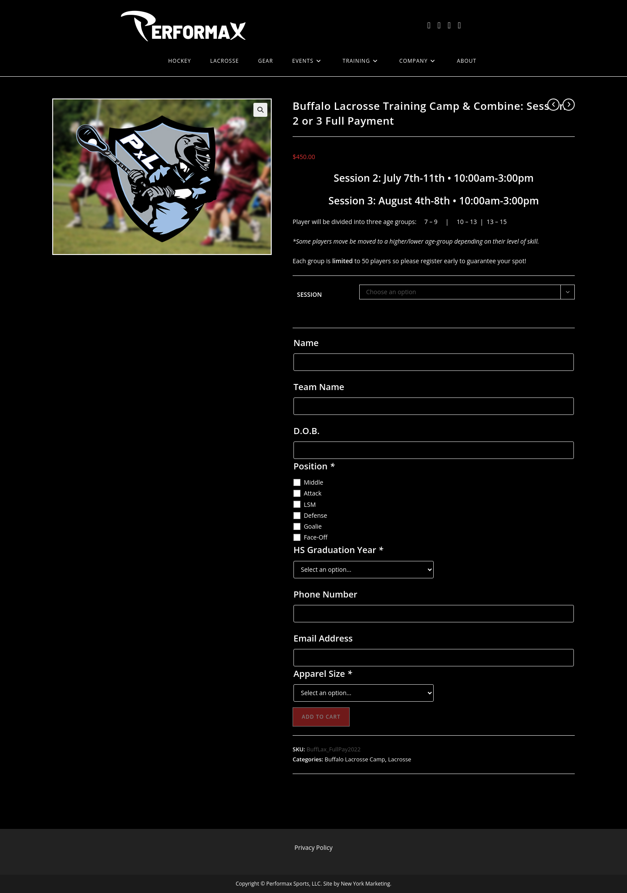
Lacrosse (399, 759)
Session (309, 294)
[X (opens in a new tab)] (429, 25)
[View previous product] (553, 104)
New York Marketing (365, 883)
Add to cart (321, 716)
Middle (314, 482)
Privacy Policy (313, 847)
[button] (260, 110)
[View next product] (569, 104)
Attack (313, 493)
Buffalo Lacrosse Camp (355, 759)
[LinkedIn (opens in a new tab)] (459, 25)
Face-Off (315, 537)
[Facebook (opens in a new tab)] (439, 25)
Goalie (313, 526)
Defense (315, 515)
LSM (310, 504)
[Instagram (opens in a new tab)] (449, 25)
